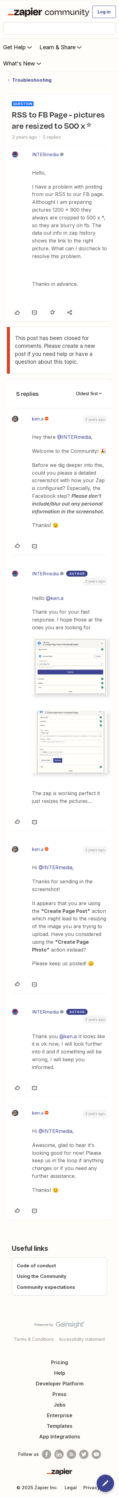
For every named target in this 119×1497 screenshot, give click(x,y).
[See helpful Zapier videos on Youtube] (96, 1454)
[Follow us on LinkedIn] (59, 1454)
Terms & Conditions (34, 1339)
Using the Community (41, 1276)
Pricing (59, 1362)
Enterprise (59, 1415)
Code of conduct (36, 1266)
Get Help (18, 47)
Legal (71, 1487)
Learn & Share (61, 47)
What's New (23, 63)
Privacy (91, 1487)
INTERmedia (45, 154)
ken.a (37, 419)
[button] (104, 12)
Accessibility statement (82, 1339)
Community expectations (46, 1287)
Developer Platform (60, 1383)
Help (59, 1373)
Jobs (60, 1405)
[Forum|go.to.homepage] (46, 12)
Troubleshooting (32, 80)
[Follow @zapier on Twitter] (84, 1454)
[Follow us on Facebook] (46, 1454)
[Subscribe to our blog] (71, 1454)
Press (59, 1394)
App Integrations (59, 1436)
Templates (59, 1426)
